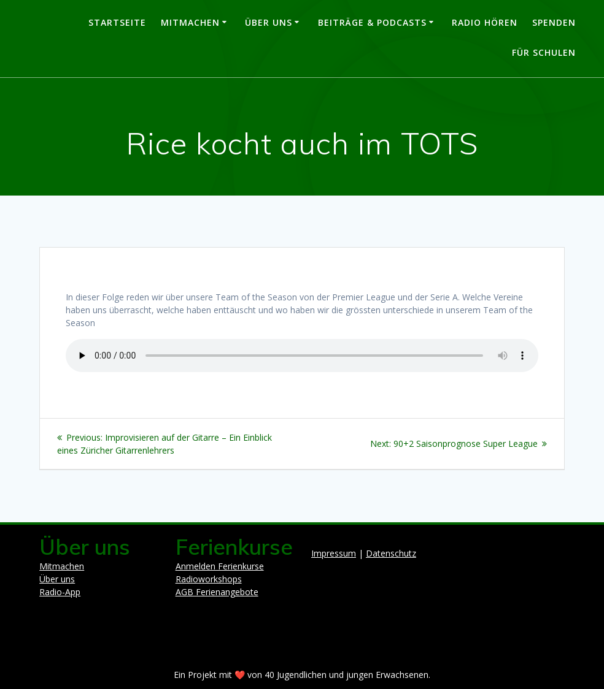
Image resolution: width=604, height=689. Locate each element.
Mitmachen (190, 22)
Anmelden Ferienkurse (220, 566)
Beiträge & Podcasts (372, 22)
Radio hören (484, 22)
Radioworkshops (209, 579)
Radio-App (59, 592)
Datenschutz (391, 553)
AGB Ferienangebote (217, 592)
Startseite (117, 22)
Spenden (554, 22)
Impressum (333, 553)
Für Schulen (544, 52)
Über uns (268, 22)
